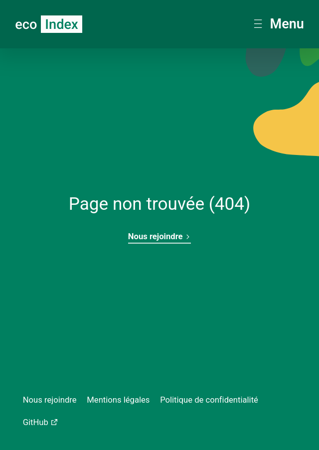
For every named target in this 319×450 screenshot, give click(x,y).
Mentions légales (118, 400)
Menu (278, 24)
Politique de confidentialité (209, 400)
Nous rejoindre (159, 236)
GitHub (35, 422)
